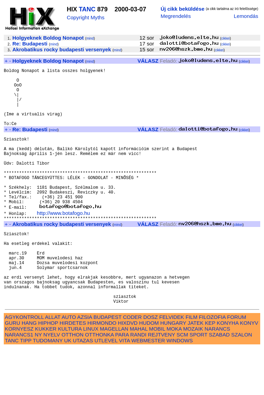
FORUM (236, 364)
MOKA (174, 375)
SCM (182, 381)
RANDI (138, 381)
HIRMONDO (101, 370)
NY (38, 381)
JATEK (196, 370)
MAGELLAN (114, 375)
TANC (87, 9)
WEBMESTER (148, 387)
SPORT (199, 381)
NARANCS (217, 375)
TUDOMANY (48, 387)
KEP (210, 370)
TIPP (25, 387)
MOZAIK (193, 375)
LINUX (91, 375)
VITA (124, 387)
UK (67, 387)
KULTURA (69, 375)
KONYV (249, 370)
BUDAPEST (108, 364)
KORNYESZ (19, 375)
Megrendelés (176, 16)
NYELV (51, 381)
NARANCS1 (19, 381)
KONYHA (228, 370)
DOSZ (150, 364)
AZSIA (84, 364)
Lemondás (246, 16)
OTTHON (73, 381)
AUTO (69, 364)
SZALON (241, 381)
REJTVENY (161, 381)
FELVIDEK (171, 364)
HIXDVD (128, 370)
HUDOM (149, 370)
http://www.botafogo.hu (63, 242)
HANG (29, 370)
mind (90, 38)
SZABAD (219, 381)
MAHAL (139, 375)
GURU (12, 370)
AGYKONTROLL (24, 364)
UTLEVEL (106, 387)
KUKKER (45, 375)
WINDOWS (179, 387)
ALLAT (52, 364)
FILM (192, 364)
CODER (132, 364)
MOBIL (157, 375)
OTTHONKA (99, 381)
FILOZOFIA (212, 364)
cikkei (225, 38)
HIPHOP (48, 370)
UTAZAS (83, 387)
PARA (122, 381)
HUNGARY (173, 370)
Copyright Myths (85, 17)
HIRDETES (72, 370)
